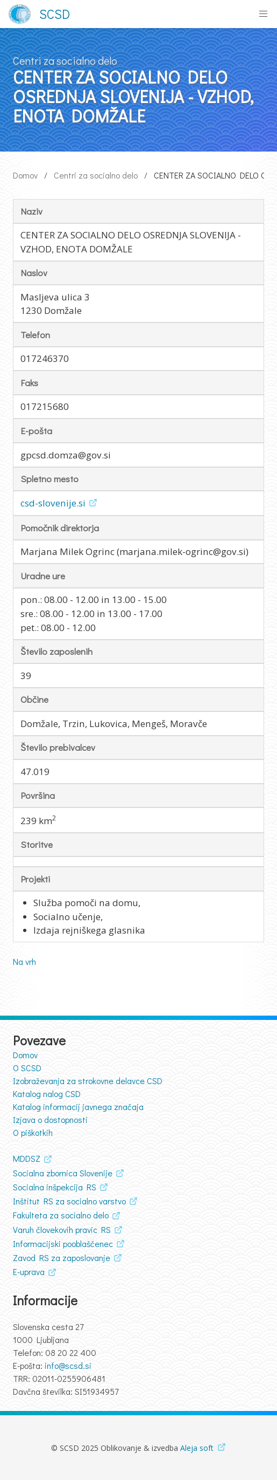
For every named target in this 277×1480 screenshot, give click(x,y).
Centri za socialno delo (96, 175)
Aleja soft (197, 1448)
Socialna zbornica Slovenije (62, 1172)
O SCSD (27, 1067)
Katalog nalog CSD (47, 1093)
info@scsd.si (68, 1365)
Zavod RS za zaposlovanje (61, 1257)
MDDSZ (26, 1158)
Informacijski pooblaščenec (63, 1243)
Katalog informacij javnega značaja (78, 1106)
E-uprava (29, 1271)
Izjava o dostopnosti (50, 1119)
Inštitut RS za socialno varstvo (69, 1201)
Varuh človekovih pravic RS (62, 1229)
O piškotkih (33, 1132)
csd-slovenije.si (53, 503)
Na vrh (24, 961)
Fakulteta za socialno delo (61, 1215)
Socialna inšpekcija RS (54, 1187)
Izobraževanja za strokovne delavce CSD (87, 1080)
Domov (25, 175)
